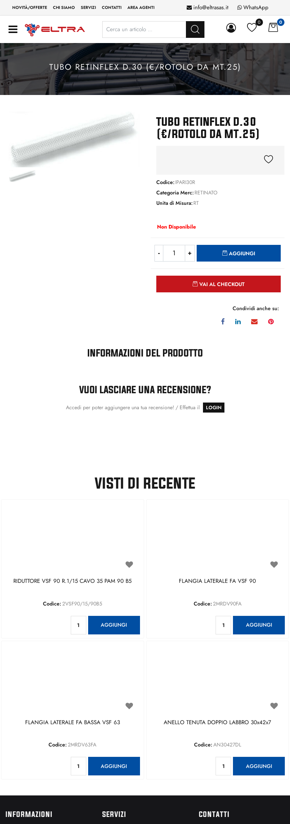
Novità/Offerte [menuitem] (29, 7)
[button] (73, 138)
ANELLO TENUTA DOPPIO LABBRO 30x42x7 (217, 722)
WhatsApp (256, 7)
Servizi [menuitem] (88, 7)
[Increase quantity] (190, 253)
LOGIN (213, 407)
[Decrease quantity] (158, 253)
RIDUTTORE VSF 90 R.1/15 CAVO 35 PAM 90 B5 (72, 581)
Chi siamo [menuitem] (64, 7)
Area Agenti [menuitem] (140, 7)
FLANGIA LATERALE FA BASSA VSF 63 (72, 722)
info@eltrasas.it (211, 7)
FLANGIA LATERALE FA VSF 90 (217, 581)
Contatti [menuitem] (111, 7)
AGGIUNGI (114, 624)
